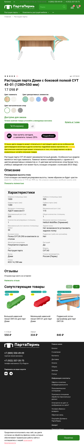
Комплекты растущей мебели (36, 12)
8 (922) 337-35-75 (73, 2)
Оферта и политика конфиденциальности (60, 383)
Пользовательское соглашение (59, 390)
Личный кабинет (58, 429)
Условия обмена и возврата (58, 410)
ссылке (71, 147)
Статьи (54, 374)
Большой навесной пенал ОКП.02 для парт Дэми (15, 318)
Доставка (55, 359)
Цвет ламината (10, 95)
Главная (7, 17)
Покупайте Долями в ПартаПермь (59, 420)
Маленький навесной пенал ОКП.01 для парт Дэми (41, 318)
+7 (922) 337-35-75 (14, 360)
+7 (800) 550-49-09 (14, 353)
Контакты (55, 356)
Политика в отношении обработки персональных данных (61, 397)
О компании (56, 352)
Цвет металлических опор (15, 106)
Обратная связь (57, 415)
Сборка (54, 367)
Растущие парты (12, 12)
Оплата (54, 363)
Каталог (7, 2)
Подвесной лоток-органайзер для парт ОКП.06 (66, 318)
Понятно (68, 437)
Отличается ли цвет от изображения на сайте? (60, 404)
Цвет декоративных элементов (35, 95)
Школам (55, 370)
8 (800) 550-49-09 (55, 2)
